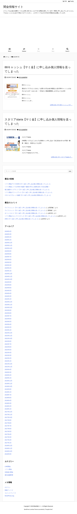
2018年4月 (8, 400)
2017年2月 (8, 440)
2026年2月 (8, 237)
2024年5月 (8, 290)
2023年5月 (8, 321)
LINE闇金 (8, 466)
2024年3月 (8, 296)
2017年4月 (8, 434)
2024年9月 (8, 282)
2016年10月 (8, 451)
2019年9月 (8, 389)
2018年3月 (8, 403)
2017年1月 (8, 443)
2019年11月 (8, 383)
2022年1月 (8, 361)
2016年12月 (8, 445)
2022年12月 (8, 333)
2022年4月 (8, 352)
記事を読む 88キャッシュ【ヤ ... (61, 105)
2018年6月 (8, 397)
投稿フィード (9, 490)
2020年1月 (8, 378)
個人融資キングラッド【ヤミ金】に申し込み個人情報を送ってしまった (27, 189)
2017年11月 (8, 414)
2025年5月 (8, 262)
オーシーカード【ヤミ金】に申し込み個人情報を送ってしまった (25, 213)
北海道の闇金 (9, 472)
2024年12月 (8, 273)
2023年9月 (8, 310)
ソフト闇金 (8, 469)
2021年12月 (8, 364)
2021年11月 (8, 366)
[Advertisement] (38, 32)
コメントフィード (10, 493)
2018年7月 (8, 395)
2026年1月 (8, 240)
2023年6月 (8, 319)
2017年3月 (8, 437)
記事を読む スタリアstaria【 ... (61, 157)
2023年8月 (8, 313)
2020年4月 (8, 369)
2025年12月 (8, 242)
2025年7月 (8, 257)
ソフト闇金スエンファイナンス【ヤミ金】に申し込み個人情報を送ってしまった (30, 216)
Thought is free (48, 509)
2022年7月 (8, 344)
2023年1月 (8, 330)
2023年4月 (8, 324)
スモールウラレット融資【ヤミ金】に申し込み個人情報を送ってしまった (28, 195)
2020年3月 (8, 372)
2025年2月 (8, 268)
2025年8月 (8, 254)
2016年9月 (8, 454)
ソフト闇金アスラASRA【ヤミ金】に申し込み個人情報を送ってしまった (28, 184)
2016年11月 (8, 448)
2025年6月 (8, 259)
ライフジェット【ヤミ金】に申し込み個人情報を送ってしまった (25, 207)
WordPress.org (9, 496)
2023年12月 (8, 302)
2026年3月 (8, 234)
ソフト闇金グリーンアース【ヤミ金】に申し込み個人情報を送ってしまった (28, 192)
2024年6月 (8, 288)
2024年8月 (8, 285)
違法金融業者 (23, 77)
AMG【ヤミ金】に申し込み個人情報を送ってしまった (22, 219)
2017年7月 (8, 426)
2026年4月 (8, 231)
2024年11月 (8, 276)
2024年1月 (8, 299)
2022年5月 (8, 350)
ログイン (7, 487)
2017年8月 (8, 423)
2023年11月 (8, 304)
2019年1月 (8, 392)
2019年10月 (8, 386)
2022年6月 (8, 347)
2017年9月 (8, 420)
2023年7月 (8, 316)
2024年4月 (8, 293)
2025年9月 (8, 251)
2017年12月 (8, 412)
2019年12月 (8, 381)
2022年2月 (8, 358)
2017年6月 (8, 428)
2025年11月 (8, 245)
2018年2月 (8, 406)
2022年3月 (8, 355)
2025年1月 (8, 271)
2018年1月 (8, 409)
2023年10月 (8, 307)
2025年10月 (8, 248)
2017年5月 (8, 431)
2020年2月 (8, 375)
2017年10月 (8, 417)
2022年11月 (8, 335)
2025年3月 (8, 265)
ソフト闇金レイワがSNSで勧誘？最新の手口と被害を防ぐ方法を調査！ (27, 187)
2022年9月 (8, 341)
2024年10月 (8, 279)
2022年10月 (8, 338)
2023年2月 (8, 327)
